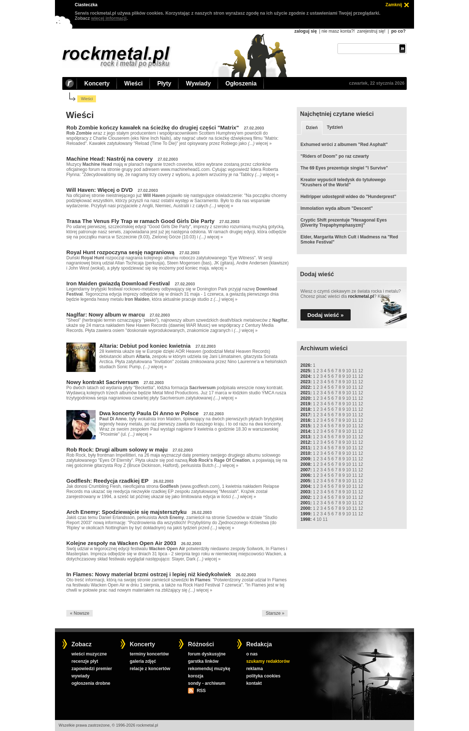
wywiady (80, 676)
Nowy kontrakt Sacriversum (102, 382)
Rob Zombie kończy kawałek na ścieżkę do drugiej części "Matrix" (152, 127)
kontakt (254, 683)
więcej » (264, 143)
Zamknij (393, 4)
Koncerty (97, 83)
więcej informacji (109, 18)
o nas (252, 654)
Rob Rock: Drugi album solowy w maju (117, 449)
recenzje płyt (84, 661)
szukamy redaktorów (268, 661)
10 (348, 370)
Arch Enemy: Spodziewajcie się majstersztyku (126, 512)
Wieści (133, 83)
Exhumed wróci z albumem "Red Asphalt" (344, 144)
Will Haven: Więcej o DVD (99, 190)
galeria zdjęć (143, 661)
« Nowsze (79, 613)
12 (360, 370)
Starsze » (275, 613)
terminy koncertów (149, 654)
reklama (254, 668)
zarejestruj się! (371, 31)
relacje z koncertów (150, 668)
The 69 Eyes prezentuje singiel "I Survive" (344, 168)
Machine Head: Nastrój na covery (109, 159)
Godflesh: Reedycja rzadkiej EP (107, 481)
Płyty (164, 83)
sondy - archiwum (206, 683)
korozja (195, 676)
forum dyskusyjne (207, 654)
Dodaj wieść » (325, 315)
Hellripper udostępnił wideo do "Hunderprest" (348, 196)
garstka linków (203, 661)
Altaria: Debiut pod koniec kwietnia (145, 346)
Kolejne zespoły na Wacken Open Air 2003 (121, 543)
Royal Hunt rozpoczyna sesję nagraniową (120, 252)
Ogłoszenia (240, 83)
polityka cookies (263, 676)
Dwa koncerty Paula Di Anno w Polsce (149, 413)
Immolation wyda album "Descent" (336, 208)
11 (354, 370)
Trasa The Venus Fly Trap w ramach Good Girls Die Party (140, 221)
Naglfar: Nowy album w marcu (105, 314)
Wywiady (198, 83)
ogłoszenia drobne (90, 683)
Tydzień (335, 127)
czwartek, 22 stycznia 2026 (377, 83)
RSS (201, 690)
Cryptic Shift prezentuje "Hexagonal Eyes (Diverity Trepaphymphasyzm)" (343, 223)
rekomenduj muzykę (209, 668)
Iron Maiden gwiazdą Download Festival (118, 283)
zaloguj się (305, 31)
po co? (398, 31)
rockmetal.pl (361, 296)
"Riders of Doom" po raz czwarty (334, 156)
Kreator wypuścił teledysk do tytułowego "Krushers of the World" (343, 182)
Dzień (312, 127)
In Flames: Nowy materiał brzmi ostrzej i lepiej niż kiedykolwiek (148, 574)
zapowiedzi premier (91, 668)
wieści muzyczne (89, 654)
